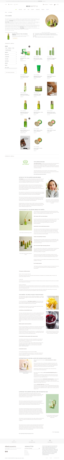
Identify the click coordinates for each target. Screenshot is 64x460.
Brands (43, 9)
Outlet (47, 9)
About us (25, 450)
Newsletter (28, 446)
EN (6, 4)
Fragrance (38, 9)
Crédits (22, 458)
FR (5, 4)
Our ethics (26, 451)
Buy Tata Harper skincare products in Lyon (26, 433)
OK (39, 448)
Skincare (20, 9)
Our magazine (26, 453)
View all (12, 43)
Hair (28, 9)
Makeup (32, 9)
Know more (15, 38)
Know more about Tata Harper (9, 30)
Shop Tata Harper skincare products (40, 174)
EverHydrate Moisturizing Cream (21, 1)
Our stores (26, 452)
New (16, 9)
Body (25, 9)
